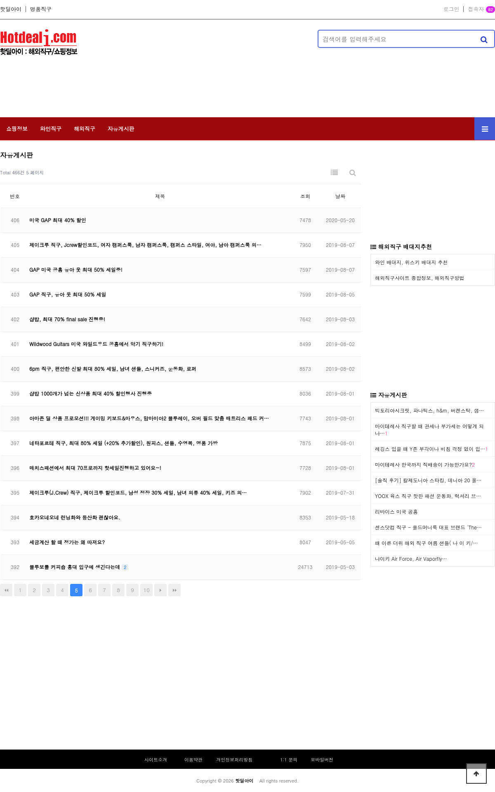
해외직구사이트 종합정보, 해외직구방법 (419, 277)
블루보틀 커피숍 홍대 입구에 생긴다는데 (75, 566)
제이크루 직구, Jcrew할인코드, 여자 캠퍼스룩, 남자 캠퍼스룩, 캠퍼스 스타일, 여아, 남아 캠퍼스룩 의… (145, 244)
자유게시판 (121, 129)
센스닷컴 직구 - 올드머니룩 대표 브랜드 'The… (428, 527)
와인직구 (50, 129)
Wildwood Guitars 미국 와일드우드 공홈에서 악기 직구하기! (96, 343)
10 (147, 590)
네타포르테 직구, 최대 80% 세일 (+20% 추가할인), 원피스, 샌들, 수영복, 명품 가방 (123, 442)
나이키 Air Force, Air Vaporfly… (411, 558)
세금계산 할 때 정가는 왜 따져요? (67, 541)
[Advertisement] (145, 67)
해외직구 (84, 129)
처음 (6, 590)
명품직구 (41, 9)
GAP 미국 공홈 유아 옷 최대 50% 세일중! (76, 269)
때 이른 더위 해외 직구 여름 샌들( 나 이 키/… (426, 542)
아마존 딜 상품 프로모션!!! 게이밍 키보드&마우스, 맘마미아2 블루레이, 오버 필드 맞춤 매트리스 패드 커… (149, 418)
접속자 (481, 9)
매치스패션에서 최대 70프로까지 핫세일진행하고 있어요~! (95, 467)
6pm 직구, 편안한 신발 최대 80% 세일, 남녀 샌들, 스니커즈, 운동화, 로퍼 (112, 368)
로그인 (451, 9)
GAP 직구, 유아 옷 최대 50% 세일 (67, 294)
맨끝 (174, 590)
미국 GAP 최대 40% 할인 (57, 219)
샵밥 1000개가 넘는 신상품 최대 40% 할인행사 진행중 (90, 393)
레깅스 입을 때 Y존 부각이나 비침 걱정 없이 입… (431, 448)
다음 (160, 590)
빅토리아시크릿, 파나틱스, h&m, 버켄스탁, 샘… (429, 410)
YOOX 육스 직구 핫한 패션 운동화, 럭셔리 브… (428, 495)
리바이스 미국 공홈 (396, 511)
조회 (305, 195)
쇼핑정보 (17, 129)
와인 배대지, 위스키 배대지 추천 (411, 262)
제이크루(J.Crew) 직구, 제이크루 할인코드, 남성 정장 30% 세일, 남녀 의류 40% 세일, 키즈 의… (138, 492)
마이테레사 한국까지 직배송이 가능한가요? (425, 464)
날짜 (340, 195)
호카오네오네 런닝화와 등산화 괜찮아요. (74, 517)
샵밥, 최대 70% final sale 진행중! (67, 318)
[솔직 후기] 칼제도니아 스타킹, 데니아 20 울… (428, 480)
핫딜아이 (10, 9)
